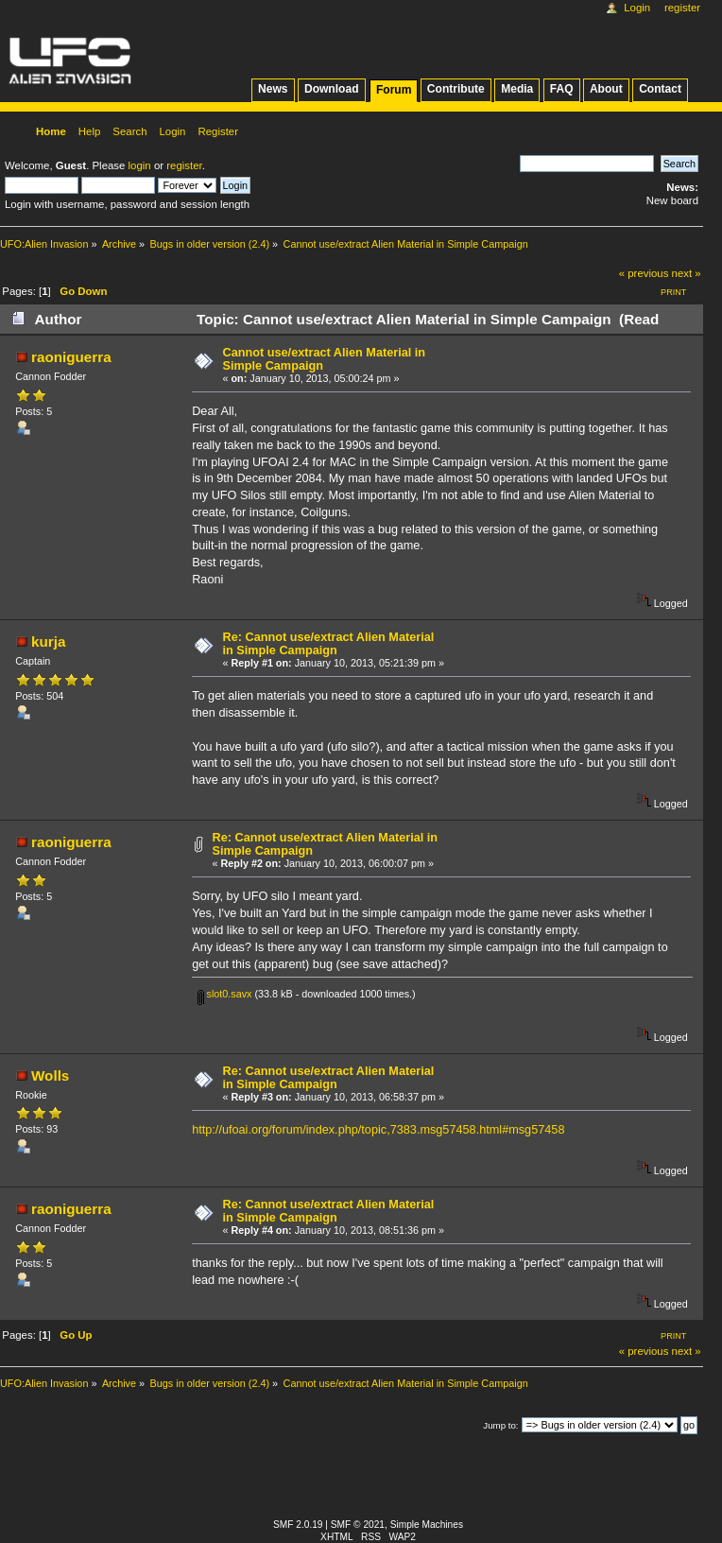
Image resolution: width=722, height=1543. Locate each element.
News (272, 88)
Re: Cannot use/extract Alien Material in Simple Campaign (329, 644)
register (183, 165)
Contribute (456, 88)
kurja (48, 641)
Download (331, 88)
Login (637, 7)
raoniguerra (71, 357)
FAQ (562, 88)
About (606, 88)
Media (517, 88)
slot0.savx (225, 993)
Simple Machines (426, 1524)
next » (686, 273)
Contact (660, 88)
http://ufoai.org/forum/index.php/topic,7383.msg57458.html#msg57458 (378, 1129)
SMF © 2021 (358, 1524)
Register (682, 7)
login (140, 165)
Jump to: (500, 1425)
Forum (393, 89)
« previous (644, 273)
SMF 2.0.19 (298, 1524)
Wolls (50, 1075)
